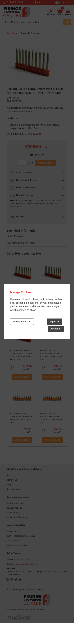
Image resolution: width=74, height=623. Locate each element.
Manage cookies (22, 321)
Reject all (55, 321)
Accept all (55, 328)
